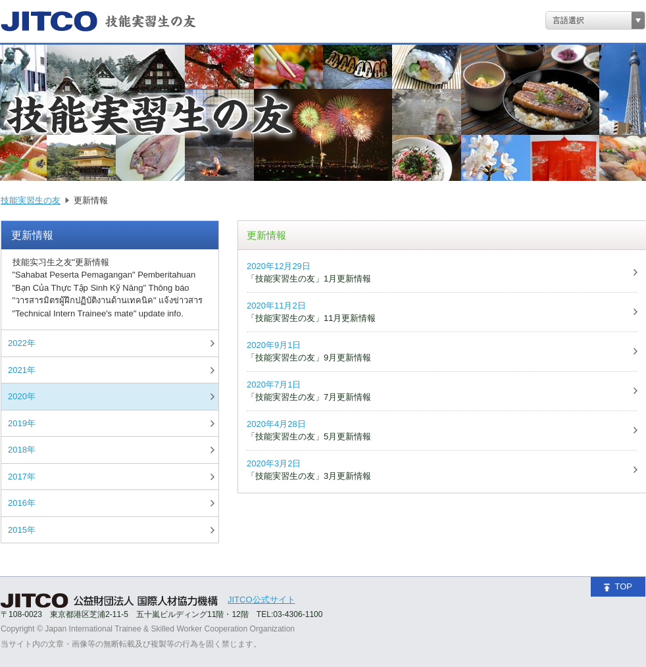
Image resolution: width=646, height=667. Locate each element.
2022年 (22, 343)
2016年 (22, 503)
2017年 (22, 477)
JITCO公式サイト (261, 600)
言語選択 (568, 20)
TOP (618, 586)
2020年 (22, 396)
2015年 (22, 530)
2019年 (22, 423)
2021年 (22, 370)
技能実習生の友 (31, 200)
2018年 (22, 450)
